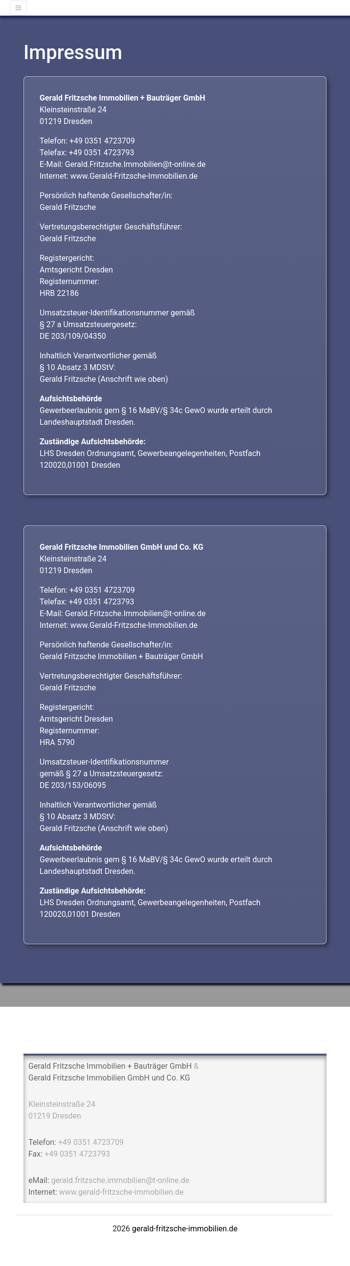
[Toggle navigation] (18, 8)
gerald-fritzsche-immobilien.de (185, 1228)
